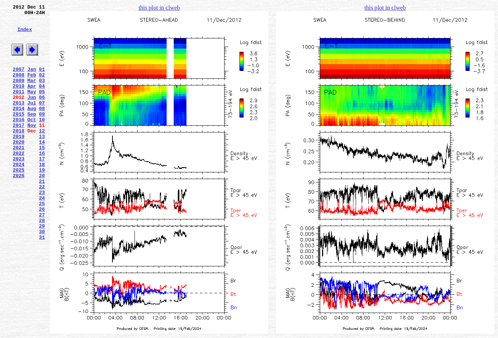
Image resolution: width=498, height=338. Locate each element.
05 (42, 107)
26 (42, 248)
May (31, 107)
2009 (18, 93)
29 (42, 268)
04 (42, 100)
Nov (31, 147)
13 (42, 160)
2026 (18, 207)
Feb (31, 87)
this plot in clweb (159, 7)
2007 (18, 80)
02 (42, 87)
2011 (18, 107)
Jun (31, 113)
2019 (18, 160)
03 (42, 93)
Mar (31, 93)
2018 (18, 154)
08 (42, 127)
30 (42, 275)
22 (42, 221)
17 (42, 187)
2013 (18, 120)
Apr (31, 100)
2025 (18, 201)
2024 (18, 194)
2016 (18, 140)
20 (42, 207)
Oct (31, 140)
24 (42, 234)
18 (42, 194)
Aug (31, 127)
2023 (18, 187)
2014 (18, 127)
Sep (31, 134)
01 (42, 80)
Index (24, 34)
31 (42, 281)
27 (42, 254)
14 (42, 167)
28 (42, 261)
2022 (18, 181)
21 (42, 214)
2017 (18, 147)
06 (42, 113)
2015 (18, 134)
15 (42, 174)
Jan (31, 80)
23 (42, 228)
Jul (31, 120)
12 (42, 154)
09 (42, 134)
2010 (18, 100)
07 (42, 120)
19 (42, 201)
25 (42, 241)
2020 (18, 167)
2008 (18, 87)
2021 (18, 174)
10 (42, 140)
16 (42, 181)
